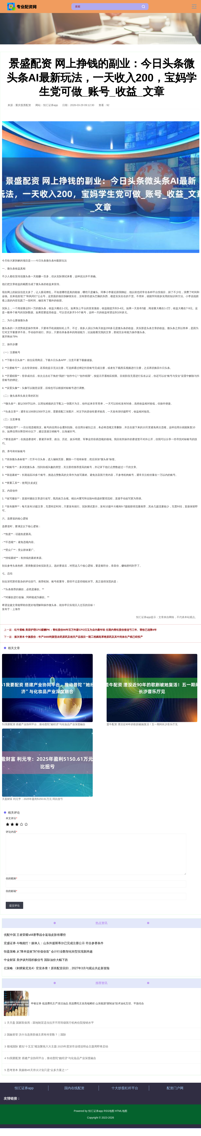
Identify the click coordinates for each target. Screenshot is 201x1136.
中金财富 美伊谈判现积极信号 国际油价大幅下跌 (36, 959)
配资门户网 (175, 1088)
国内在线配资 (74, 1088)
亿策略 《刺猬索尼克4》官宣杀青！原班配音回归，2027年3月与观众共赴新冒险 (57, 968)
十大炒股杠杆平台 (124, 1088)
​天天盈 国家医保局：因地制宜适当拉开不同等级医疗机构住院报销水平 (50, 1022)
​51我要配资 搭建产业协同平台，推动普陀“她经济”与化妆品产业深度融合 (51, 1058)
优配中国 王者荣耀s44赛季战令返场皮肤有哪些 (35, 934)
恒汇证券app (24, 1088)
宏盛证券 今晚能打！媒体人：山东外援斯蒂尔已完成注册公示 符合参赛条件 (53, 943)
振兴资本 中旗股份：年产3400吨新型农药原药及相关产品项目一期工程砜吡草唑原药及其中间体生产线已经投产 (78, 636)
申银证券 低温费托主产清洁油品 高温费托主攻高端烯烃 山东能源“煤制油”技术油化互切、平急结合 (87, 1003)
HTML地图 (121, 1110)
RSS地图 (109, 1110)
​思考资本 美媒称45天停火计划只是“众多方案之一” (37, 1070)
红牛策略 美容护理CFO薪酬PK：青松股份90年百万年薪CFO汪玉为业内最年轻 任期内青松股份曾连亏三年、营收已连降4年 (85, 629)
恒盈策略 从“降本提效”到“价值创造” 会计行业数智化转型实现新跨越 (48, 951)
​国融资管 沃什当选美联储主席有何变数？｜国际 (36, 1034)
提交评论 (14, 905)
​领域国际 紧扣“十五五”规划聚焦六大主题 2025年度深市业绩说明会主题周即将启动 (57, 1046)
